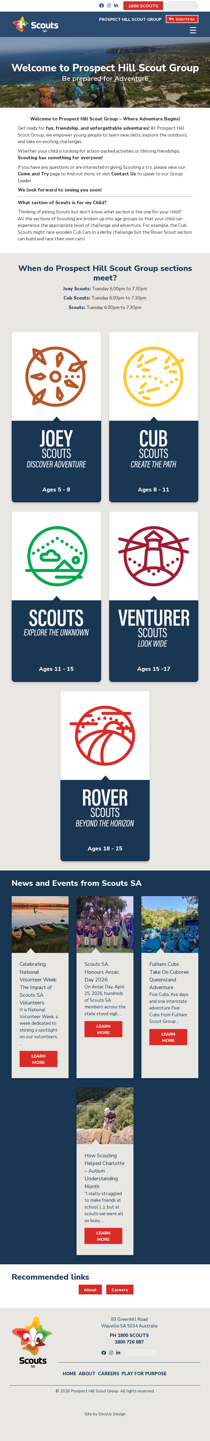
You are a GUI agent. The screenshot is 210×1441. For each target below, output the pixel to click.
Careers (119, 1290)
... (21, 1044)
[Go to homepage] (35, 24)
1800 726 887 (129, 1342)
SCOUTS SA (182, 19)
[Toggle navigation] (192, 29)
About (90, 1290)
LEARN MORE (39, 1059)
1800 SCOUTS (143, 6)
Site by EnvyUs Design (105, 1414)
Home (69, 1374)
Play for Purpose (144, 1374)
